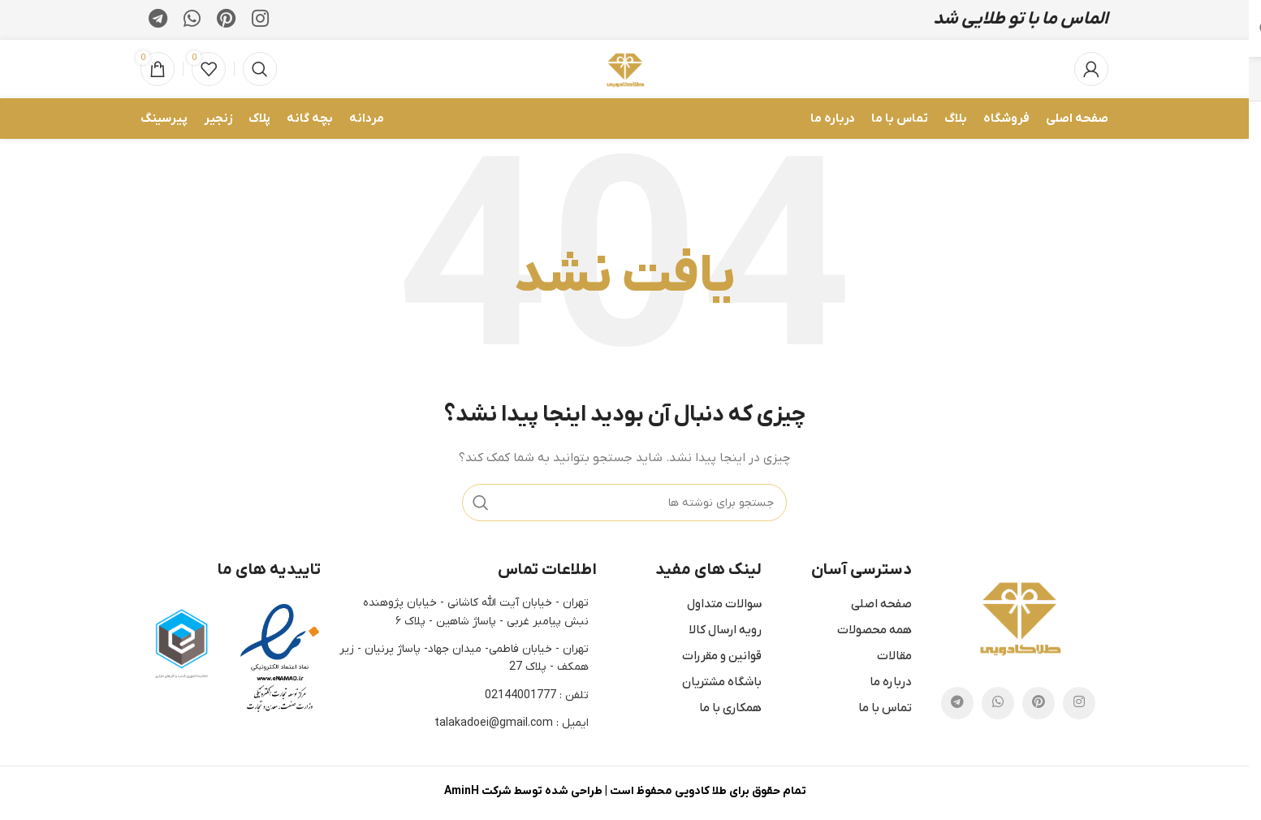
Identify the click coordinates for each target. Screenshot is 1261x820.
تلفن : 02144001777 (537, 696)
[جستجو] (260, 70)
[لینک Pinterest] (226, 20)
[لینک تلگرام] (157, 20)
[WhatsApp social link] (192, 20)
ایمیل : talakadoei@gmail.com (511, 724)
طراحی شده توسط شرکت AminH (522, 793)
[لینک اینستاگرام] (260, 20)
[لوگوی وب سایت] (624, 69)
